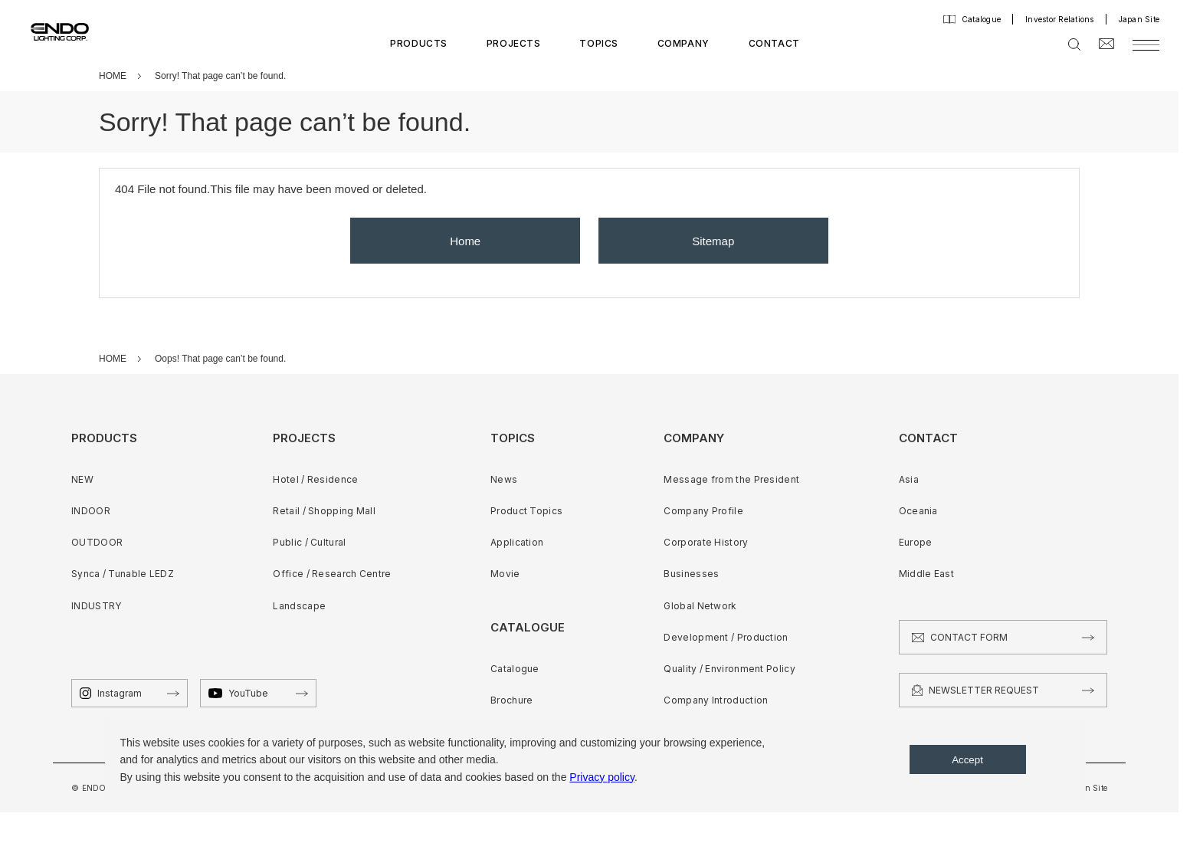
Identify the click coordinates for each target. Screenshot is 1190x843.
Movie (505, 573)
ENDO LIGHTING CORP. (52, 31)
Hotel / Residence (315, 479)
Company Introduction (716, 700)
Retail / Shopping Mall (324, 511)
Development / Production (726, 637)
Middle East (926, 573)
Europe (916, 542)
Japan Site (1139, 19)
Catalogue (981, 19)
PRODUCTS (418, 43)
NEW (82, 479)
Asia (909, 479)
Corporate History (706, 542)
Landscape (299, 606)
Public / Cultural (309, 542)
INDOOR (90, 511)
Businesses (691, 573)
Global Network (700, 606)
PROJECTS (514, 43)
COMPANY (683, 43)
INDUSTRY (96, 606)
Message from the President (731, 479)
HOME (112, 76)
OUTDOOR (97, 542)
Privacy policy (601, 777)
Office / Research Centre (332, 573)
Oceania (918, 511)
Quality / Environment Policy (729, 668)
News (503, 479)
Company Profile (703, 511)
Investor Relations (1059, 19)
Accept (967, 760)
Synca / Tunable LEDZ (122, 573)
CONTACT (774, 43)
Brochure (511, 700)
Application (516, 542)
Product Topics (526, 511)
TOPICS (598, 43)
